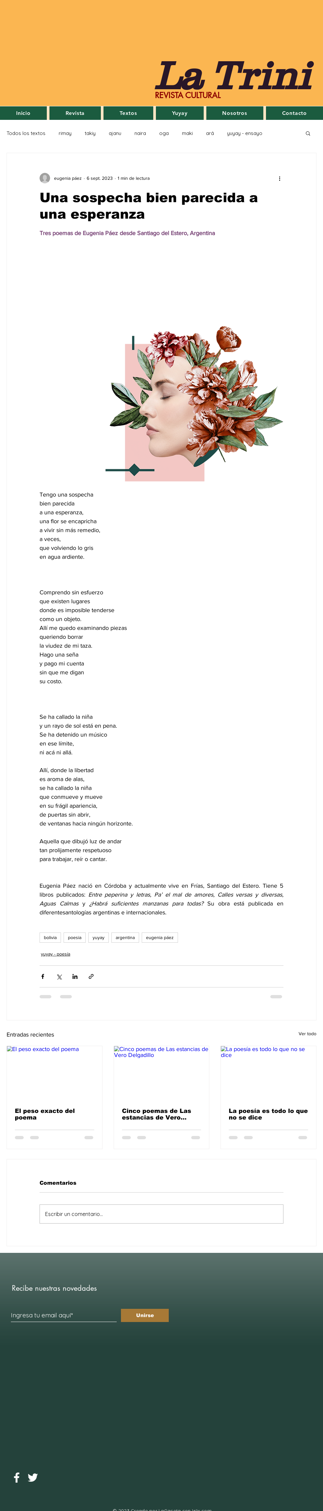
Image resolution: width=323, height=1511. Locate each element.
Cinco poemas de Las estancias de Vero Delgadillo (156, 1114)
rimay (65, 133)
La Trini (232, 75)
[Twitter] (33, 1477)
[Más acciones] (279, 178)
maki (187, 133)
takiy (90, 133)
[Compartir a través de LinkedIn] (75, 976)
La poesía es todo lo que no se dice (268, 1114)
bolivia (50, 937)
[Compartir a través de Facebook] (43, 976)
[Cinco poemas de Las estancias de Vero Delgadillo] (161, 1072)
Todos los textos (26, 133)
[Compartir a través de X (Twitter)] (59, 976)
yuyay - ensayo (244, 133)
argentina (125, 937)
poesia (74, 937)
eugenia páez (160, 937)
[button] (308, 133)
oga (164, 133)
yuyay (98, 937)
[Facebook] (16, 1477)
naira (140, 133)
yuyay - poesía (55, 954)
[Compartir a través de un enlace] (91, 976)
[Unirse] (145, 1315)
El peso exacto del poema (45, 1114)
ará (210, 133)
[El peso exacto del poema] (54, 1072)
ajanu (115, 133)
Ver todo (307, 1033)
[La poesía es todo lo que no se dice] (268, 1072)
